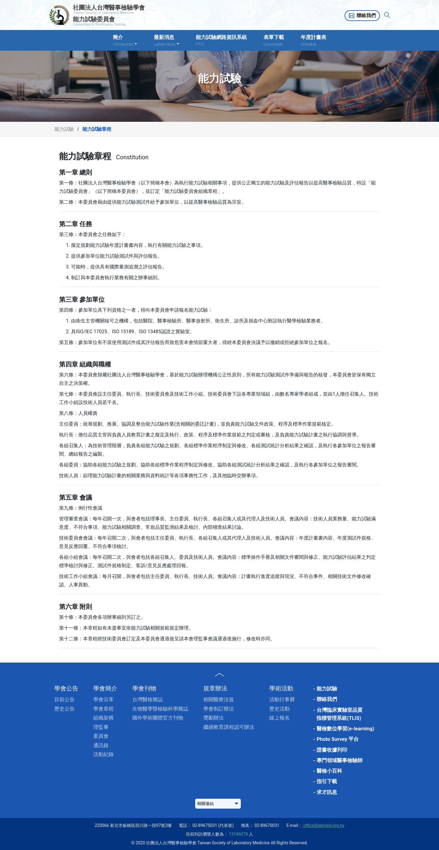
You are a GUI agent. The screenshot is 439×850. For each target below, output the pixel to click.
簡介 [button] (125, 40)
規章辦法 (215, 688)
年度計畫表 (313, 40)
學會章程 (103, 709)
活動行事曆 (282, 699)
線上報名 (279, 718)
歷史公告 (64, 709)
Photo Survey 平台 (338, 739)
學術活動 (281, 688)
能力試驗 (64, 129)
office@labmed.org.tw (323, 825)
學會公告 (66, 688)
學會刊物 (144, 688)
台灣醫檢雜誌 (147, 699)
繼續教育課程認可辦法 (228, 727)
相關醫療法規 (218, 699)
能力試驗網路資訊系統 (221, 40)
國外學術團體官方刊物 (157, 718)
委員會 (101, 736)
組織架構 (103, 718)
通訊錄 (101, 745)
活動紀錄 (103, 754)
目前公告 (64, 699)
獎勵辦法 (213, 718)
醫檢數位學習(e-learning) (345, 729)
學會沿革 (103, 699)
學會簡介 (105, 688)
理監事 (101, 727)
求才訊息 (327, 792)
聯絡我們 (366, 15)
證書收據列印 (332, 750)
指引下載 (327, 781)
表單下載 (274, 40)
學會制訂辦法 (218, 709)
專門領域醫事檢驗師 (340, 760)
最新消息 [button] (166, 40)
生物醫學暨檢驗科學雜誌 (160, 709)
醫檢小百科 (329, 771)
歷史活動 (279, 709)
